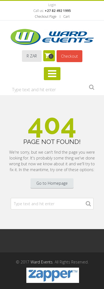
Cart (66, 16)
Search (91, 88)
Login (52, 4)
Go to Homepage (52, 183)
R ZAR (32, 56)
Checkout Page (46, 16)
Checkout (69, 56)
